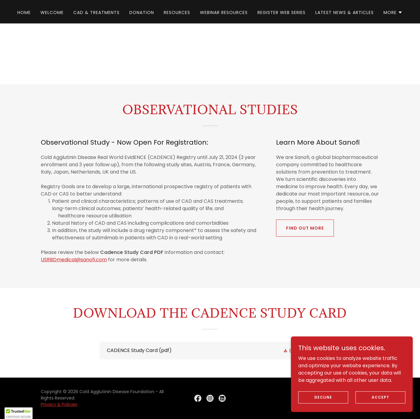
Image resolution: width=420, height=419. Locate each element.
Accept (380, 397)
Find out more (305, 228)
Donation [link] (141, 12)
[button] (393, 12)
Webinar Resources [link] (224, 12)
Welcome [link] (52, 12)
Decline (323, 397)
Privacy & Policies (59, 404)
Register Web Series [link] (281, 12)
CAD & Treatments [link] (96, 12)
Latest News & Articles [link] (344, 12)
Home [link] (24, 12)
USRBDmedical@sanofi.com (74, 259)
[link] (210, 350)
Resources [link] (177, 12)
